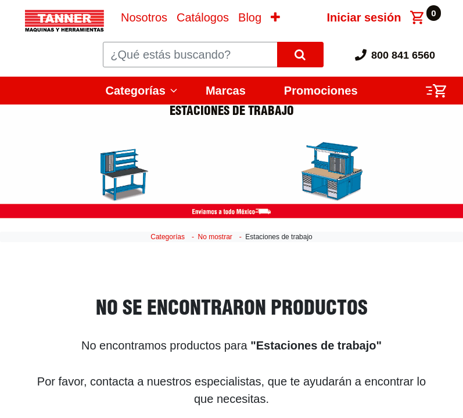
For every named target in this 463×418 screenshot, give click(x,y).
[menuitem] (144, 17)
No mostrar (215, 237)
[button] (275, 17)
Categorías (136, 90)
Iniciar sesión (364, 17)
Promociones (321, 90)
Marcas (226, 90)
